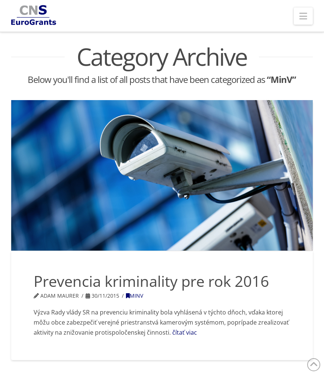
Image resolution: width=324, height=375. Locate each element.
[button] (303, 16)
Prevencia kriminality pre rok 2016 (151, 281)
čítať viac (184, 332)
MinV (134, 295)
